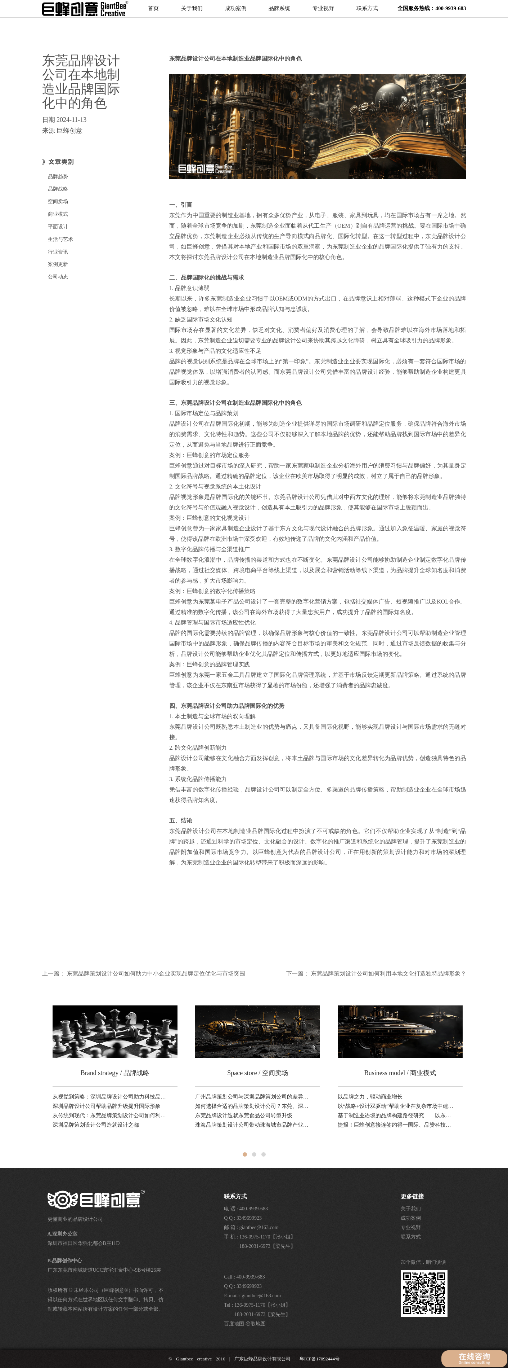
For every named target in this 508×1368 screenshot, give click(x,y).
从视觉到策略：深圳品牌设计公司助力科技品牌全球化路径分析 (111, 1097)
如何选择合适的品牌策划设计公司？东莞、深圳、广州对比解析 (253, 1106)
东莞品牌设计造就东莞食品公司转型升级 (243, 1115)
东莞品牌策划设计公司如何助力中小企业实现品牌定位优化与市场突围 (156, 973)
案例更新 (58, 264)
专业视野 (323, 13)
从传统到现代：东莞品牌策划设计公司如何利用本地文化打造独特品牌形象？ (111, 1115)
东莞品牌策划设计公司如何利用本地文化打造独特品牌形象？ (388, 973)
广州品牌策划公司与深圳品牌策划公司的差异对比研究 (253, 1097)
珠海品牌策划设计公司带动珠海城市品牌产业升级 (253, 1125)
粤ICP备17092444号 (320, 1359)
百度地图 (234, 1324)
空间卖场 (58, 201)
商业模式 (58, 214)
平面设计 (58, 226)
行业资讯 (58, 252)
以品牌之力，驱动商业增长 (370, 1097)
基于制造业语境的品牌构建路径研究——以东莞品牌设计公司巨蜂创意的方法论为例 (396, 1115)
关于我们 (192, 13)
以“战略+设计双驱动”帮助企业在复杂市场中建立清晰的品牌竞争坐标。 (396, 1106)
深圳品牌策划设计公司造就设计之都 (96, 1125)
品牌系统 (279, 13)
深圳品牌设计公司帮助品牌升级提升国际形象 (107, 1106)
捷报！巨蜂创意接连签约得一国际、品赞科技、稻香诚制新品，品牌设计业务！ (396, 1125)
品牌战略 (58, 189)
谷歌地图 (256, 1324)
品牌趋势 (58, 176)
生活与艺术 (60, 239)
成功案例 (236, 13)
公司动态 (58, 277)
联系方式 (367, 13)
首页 (153, 13)
